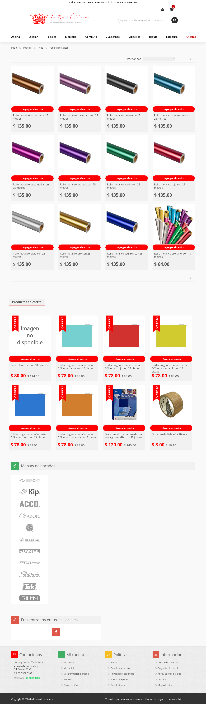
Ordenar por (133, 59)
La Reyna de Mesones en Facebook (56, 632)
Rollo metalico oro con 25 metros (75, 255)
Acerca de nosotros (168, 662)
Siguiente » (190, 59)
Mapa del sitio (165, 685)
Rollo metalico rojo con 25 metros (169, 186)
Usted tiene (173, 7)
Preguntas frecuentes (169, 668)
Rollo (40, 47)
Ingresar (68, 679)
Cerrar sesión (71, 685)
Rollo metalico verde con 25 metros (123, 186)
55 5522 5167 (25, 673)
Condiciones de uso (121, 668)
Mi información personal (76, 673)
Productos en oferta (26, 302)
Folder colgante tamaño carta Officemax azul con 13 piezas (28, 436)
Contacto (162, 679)
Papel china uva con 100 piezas (28, 365)
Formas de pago (119, 679)
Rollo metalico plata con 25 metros (29, 255)
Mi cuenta (162, 10)
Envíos (114, 662)
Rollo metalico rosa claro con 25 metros (79, 117)
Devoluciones (118, 685)
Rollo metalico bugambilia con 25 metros (31, 186)
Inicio (14, 47)
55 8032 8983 (33, 677)
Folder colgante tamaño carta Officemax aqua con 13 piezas (75, 366)
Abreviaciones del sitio (169, 673)
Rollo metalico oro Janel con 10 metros (172, 255)
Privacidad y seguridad (122, 673)
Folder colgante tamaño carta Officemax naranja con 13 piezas (77, 436)
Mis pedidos (70, 668)
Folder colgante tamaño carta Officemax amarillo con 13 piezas (169, 368)
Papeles (27, 47)
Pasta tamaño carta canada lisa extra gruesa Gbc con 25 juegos (123, 436)
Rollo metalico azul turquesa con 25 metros (173, 117)
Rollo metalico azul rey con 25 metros (125, 255)
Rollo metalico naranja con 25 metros (30, 117)
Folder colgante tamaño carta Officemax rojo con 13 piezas (122, 366)
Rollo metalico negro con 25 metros (123, 117)
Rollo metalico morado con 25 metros (78, 186)
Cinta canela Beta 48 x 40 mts (169, 434)
